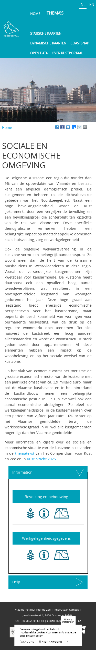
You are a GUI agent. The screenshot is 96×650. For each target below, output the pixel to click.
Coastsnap (79, 43)
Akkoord (28, 643)
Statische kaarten (45, 33)
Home (35, 13)
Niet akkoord (52, 643)
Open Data (39, 53)
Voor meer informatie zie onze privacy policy (48, 635)
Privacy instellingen (68, 622)
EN (91, 4)
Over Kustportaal (67, 53)
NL (83, 4)
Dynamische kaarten (48, 43)
